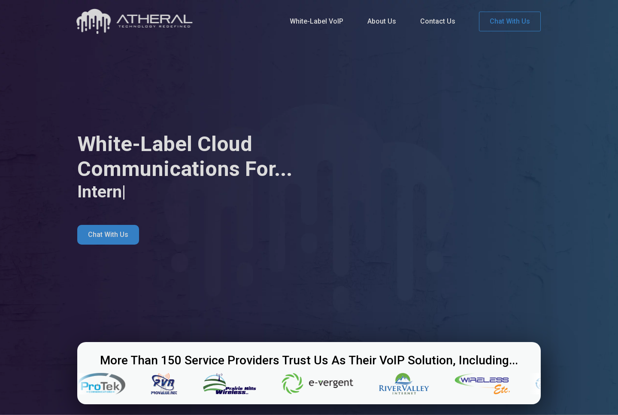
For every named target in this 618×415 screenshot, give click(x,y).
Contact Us (437, 21)
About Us (381, 21)
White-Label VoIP (316, 21)
